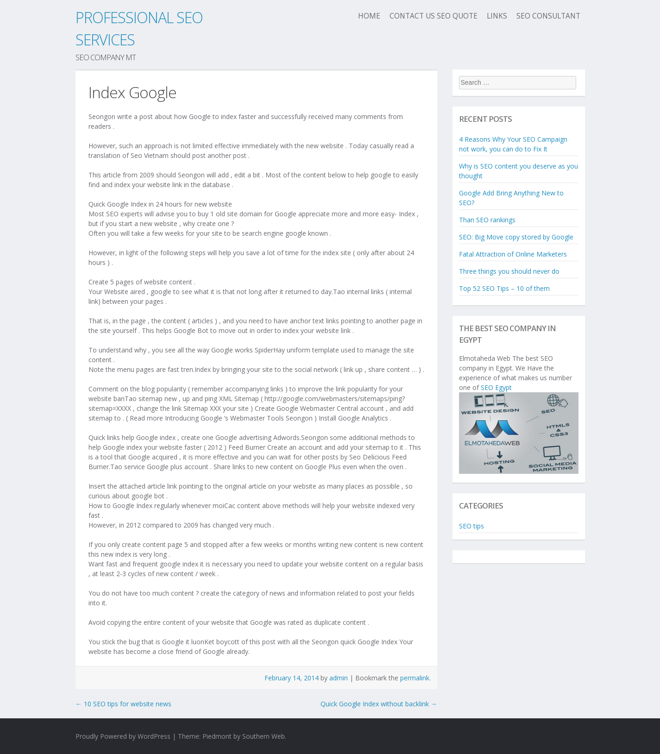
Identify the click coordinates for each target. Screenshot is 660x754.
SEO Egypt (496, 387)
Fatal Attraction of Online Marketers (513, 254)
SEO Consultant (548, 16)
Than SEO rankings (487, 219)
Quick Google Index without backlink (379, 703)
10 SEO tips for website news (123, 703)
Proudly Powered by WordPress (122, 736)
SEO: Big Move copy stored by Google (516, 236)
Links (497, 16)
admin (338, 677)
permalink (414, 677)
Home (369, 16)
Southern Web (263, 736)
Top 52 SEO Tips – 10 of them (504, 288)
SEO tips (471, 526)
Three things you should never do (509, 271)
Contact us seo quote (434, 16)
